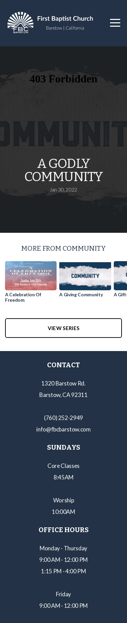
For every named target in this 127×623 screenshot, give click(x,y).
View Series (63, 328)
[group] (31, 284)
